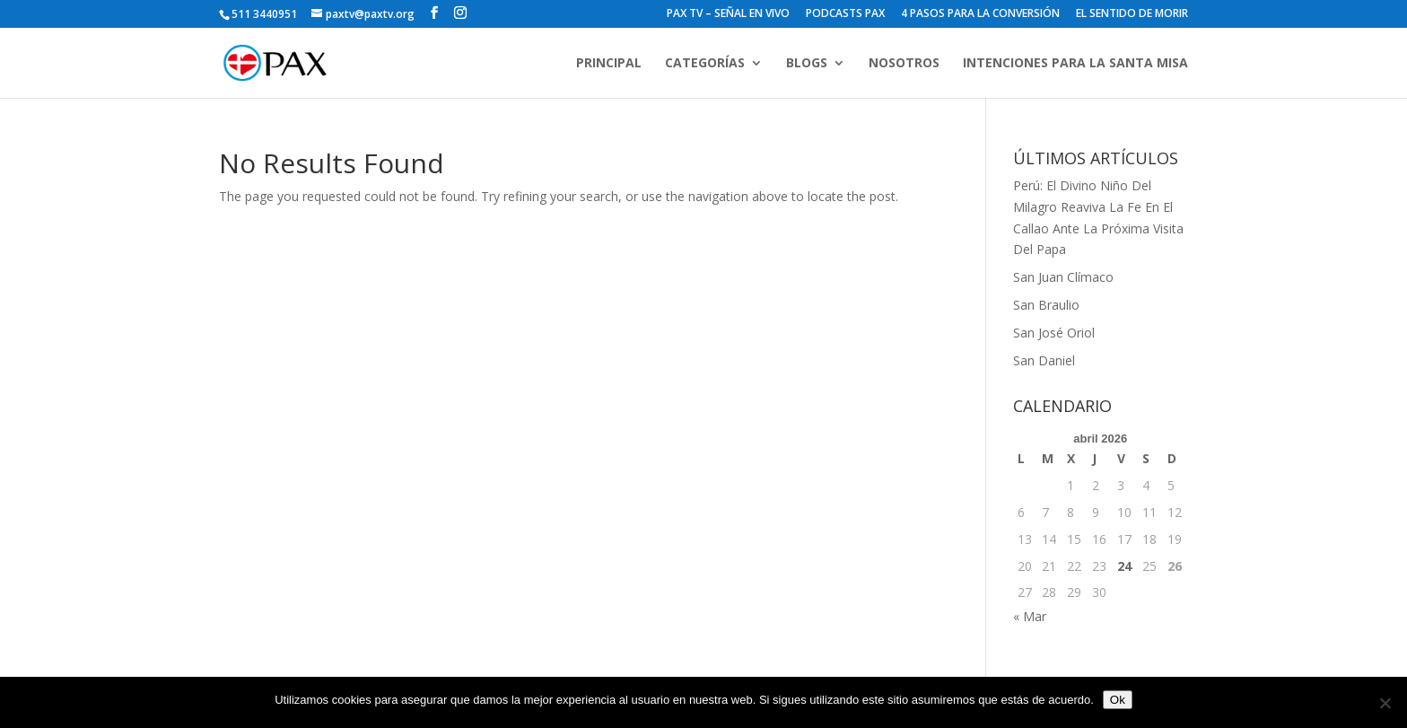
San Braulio (1046, 304)
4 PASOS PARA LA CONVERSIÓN (980, 14)
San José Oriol (1054, 332)
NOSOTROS (904, 64)
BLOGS (806, 64)
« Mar (1029, 616)
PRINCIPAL (609, 64)
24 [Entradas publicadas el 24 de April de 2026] (1124, 566)
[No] (1385, 703)
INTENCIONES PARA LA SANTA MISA (1075, 64)
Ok (1117, 699)
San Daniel (1044, 360)
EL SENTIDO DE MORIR (1132, 14)
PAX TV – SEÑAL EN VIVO (728, 14)
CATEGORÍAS (705, 64)
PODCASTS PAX (845, 14)
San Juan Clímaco (1063, 276)
